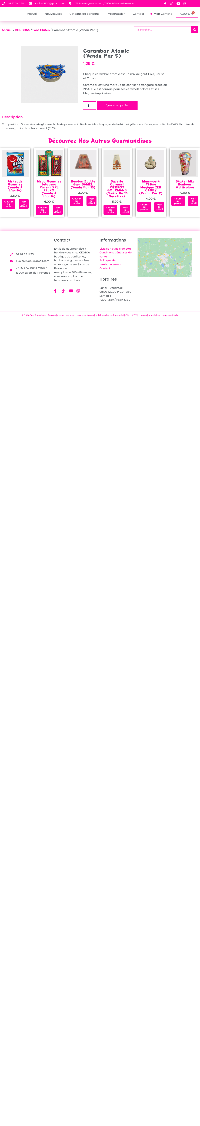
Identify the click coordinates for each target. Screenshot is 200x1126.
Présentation (116, 13)
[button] (8, 204)
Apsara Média (171, 315)
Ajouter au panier (117, 105)
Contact (138, 13)
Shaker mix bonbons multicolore (185, 184)
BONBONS (22, 30)
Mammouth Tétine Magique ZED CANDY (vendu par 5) (151, 187)
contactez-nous (65, 315)
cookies (143, 315)
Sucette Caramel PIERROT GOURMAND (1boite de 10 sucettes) (117, 188)
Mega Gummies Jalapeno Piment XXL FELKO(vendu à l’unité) (49, 188)
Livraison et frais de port (115, 248)
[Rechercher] (194, 29)
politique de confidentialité (109, 315)
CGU (127, 315)
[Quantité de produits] (89, 105)
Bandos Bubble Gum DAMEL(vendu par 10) (83, 184)
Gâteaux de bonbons (84, 13)
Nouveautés (53, 13)
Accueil (32, 13)
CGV (134, 315)
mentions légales (85, 315)
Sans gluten (41, 30)
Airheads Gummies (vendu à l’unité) (15, 185)
